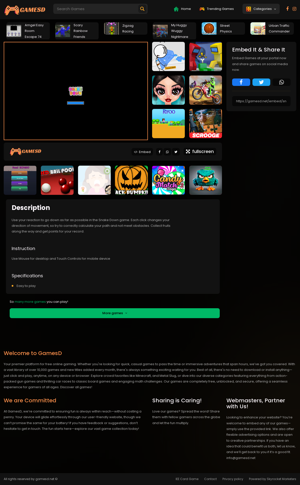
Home (182, 8)
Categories (261, 8)
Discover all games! (76, 387)
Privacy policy (232, 479)
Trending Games (217, 8)
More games (114, 313)
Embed (142, 152)
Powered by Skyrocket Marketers (272, 479)
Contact (210, 479)
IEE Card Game (187, 479)
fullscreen (200, 151)
